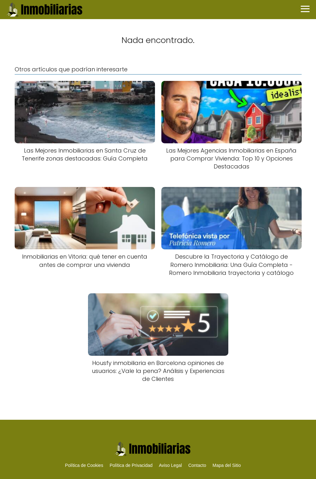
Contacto (197, 465)
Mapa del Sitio (226, 465)
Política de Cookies (84, 465)
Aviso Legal (170, 465)
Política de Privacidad (131, 465)
